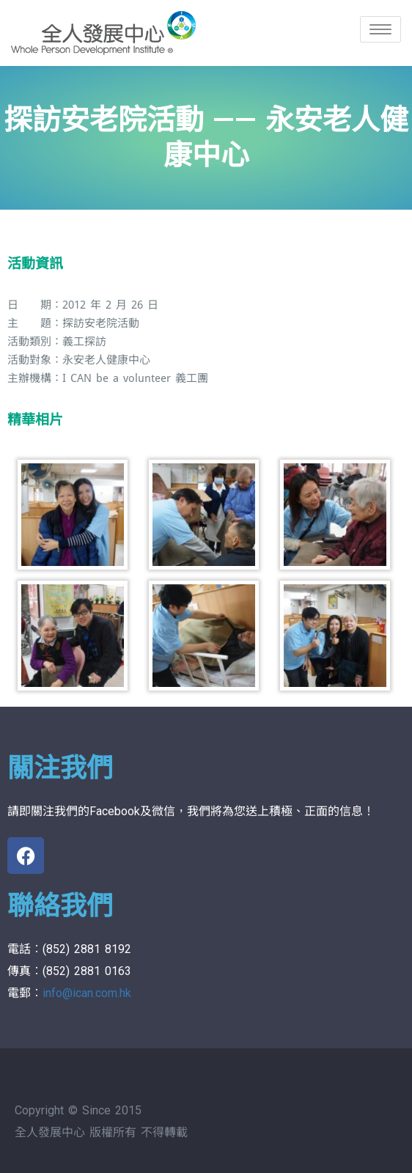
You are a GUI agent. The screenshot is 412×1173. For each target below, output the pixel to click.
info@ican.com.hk (87, 993)
